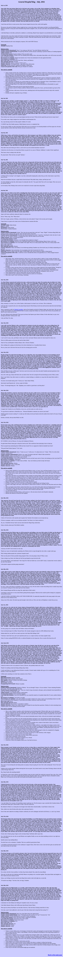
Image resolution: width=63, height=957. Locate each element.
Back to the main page (55, 955)
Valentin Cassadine (18, 309)
